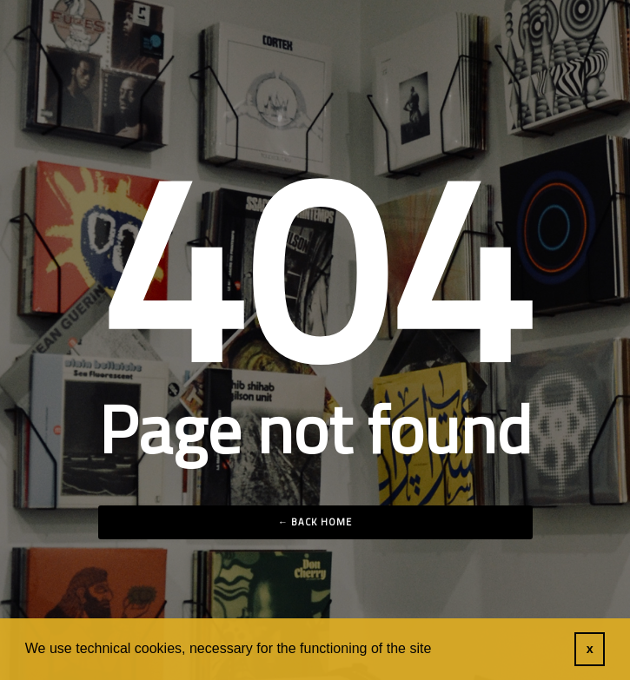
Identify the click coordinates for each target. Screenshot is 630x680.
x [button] (590, 649)
